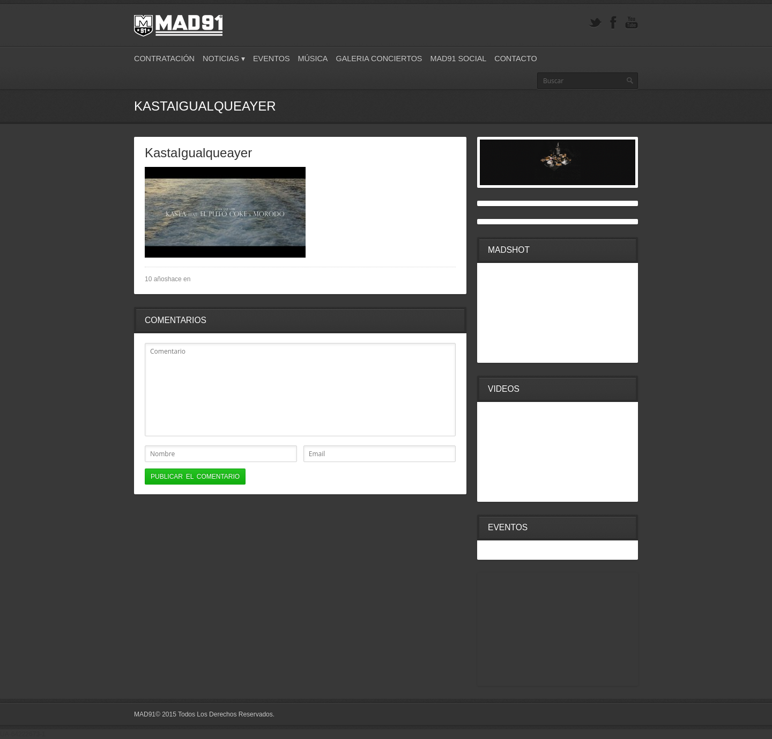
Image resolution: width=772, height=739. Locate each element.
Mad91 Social (458, 58)
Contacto (515, 58)
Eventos (271, 58)
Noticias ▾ (224, 58)
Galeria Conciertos (379, 58)
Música (313, 58)
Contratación (164, 58)
